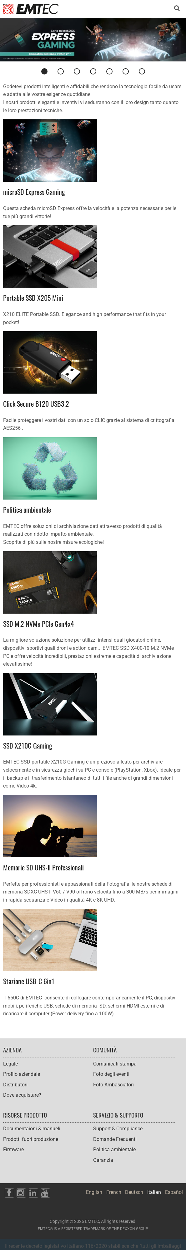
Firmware (13, 1149)
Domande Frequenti (115, 1139)
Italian (154, 1192)
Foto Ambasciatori (113, 1085)
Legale (10, 1064)
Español (174, 1192)
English (94, 1192)
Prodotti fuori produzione (30, 1139)
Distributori (15, 1085)
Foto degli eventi (111, 1074)
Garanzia (103, 1160)
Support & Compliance (118, 1129)
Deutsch (134, 1192)
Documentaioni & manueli (31, 1129)
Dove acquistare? (22, 1095)
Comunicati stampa (115, 1064)
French (113, 1192)
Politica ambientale (114, 1149)
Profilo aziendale (21, 1074)
